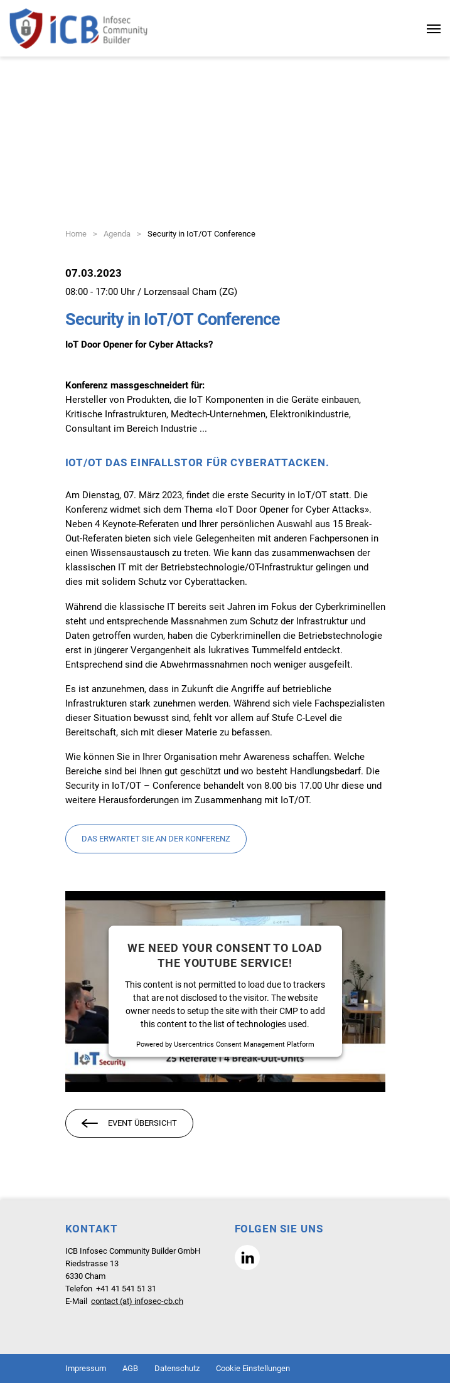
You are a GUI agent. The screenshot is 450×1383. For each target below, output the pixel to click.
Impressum (85, 1368)
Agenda (117, 233)
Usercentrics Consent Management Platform (244, 1044)
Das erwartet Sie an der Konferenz (156, 838)
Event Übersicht (129, 1124)
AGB (130, 1368)
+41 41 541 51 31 (126, 1288)
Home (76, 233)
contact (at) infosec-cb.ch (137, 1301)
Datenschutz (177, 1368)
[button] (247, 1257)
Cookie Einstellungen (253, 1368)
